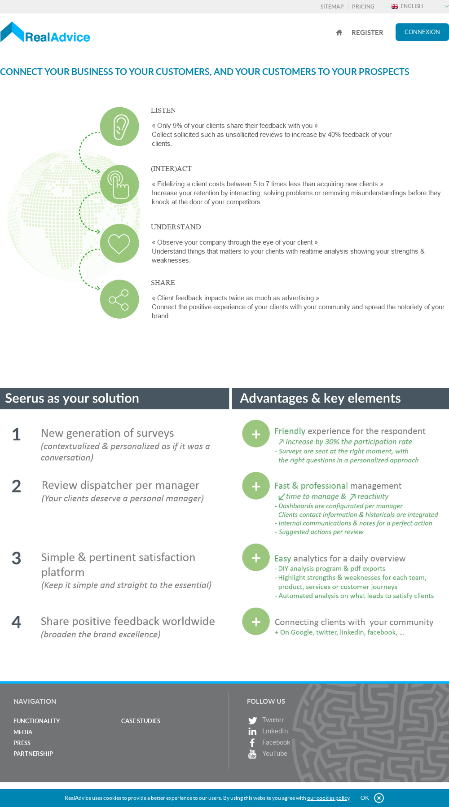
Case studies (140, 721)
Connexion (422, 32)
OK (365, 797)
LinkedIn (267, 732)
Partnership (33, 753)
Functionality (36, 721)
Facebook (269, 743)
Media (22, 732)
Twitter (265, 720)
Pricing (363, 6)
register (367, 32)
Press (22, 743)
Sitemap (332, 6)
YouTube (267, 754)
